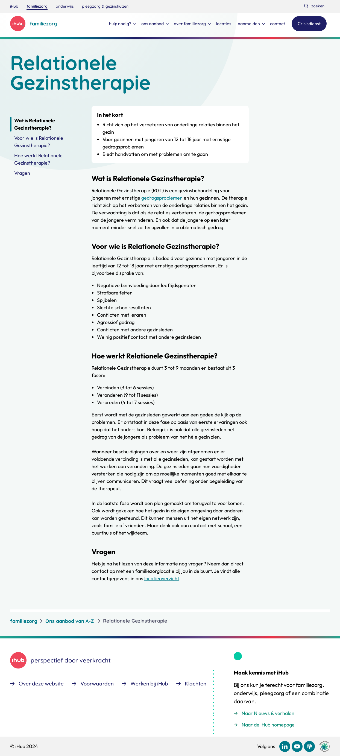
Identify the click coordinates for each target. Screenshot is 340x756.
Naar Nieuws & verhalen (268, 713)
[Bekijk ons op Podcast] (309, 746)
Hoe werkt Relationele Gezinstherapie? (38, 159)
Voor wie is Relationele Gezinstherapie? (38, 141)
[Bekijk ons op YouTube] (297, 746)
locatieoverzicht (161, 578)
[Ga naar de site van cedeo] (324, 746)
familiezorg (23, 621)
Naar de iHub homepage (268, 725)
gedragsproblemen (162, 198)
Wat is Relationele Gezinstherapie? (34, 124)
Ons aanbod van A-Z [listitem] (69, 621)
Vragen (22, 173)
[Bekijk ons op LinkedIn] (284, 746)
